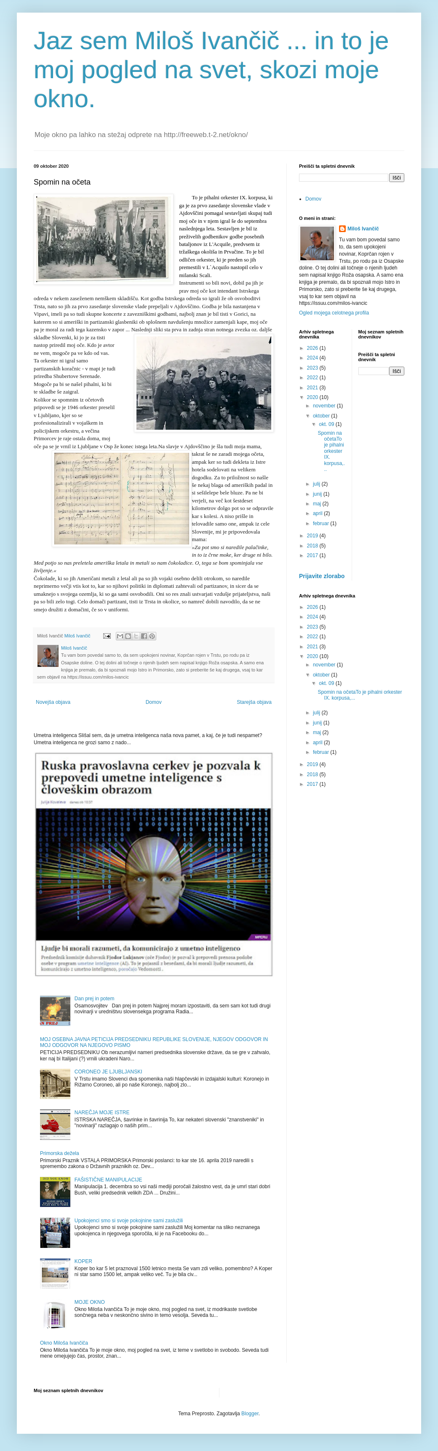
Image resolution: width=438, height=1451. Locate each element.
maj (318, 504)
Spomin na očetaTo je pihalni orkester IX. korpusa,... (331, 451)
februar (321, 523)
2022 (313, 378)
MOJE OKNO (90, 1302)
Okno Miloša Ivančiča (64, 1343)
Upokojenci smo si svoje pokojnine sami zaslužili (129, 1221)
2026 (313, 348)
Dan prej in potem (95, 999)
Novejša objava (53, 702)
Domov (154, 702)
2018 (313, 546)
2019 (313, 536)
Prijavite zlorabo (322, 576)
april (318, 513)
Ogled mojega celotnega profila (334, 313)
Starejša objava (254, 702)
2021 (313, 388)
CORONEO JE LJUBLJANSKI (108, 1072)
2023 (313, 368)
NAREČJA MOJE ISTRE (102, 1112)
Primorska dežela (59, 1153)
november (325, 406)
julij (317, 484)
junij (318, 494)
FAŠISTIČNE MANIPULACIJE (108, 1180)
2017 (313, 555)
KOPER (83, 1261)
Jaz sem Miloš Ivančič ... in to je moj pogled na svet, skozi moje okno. (211, 69)
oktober (322, 416)
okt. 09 (327, 424)
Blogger (250, 1414)
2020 (313, 397)
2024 (313, 358)
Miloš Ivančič (363, 229)
